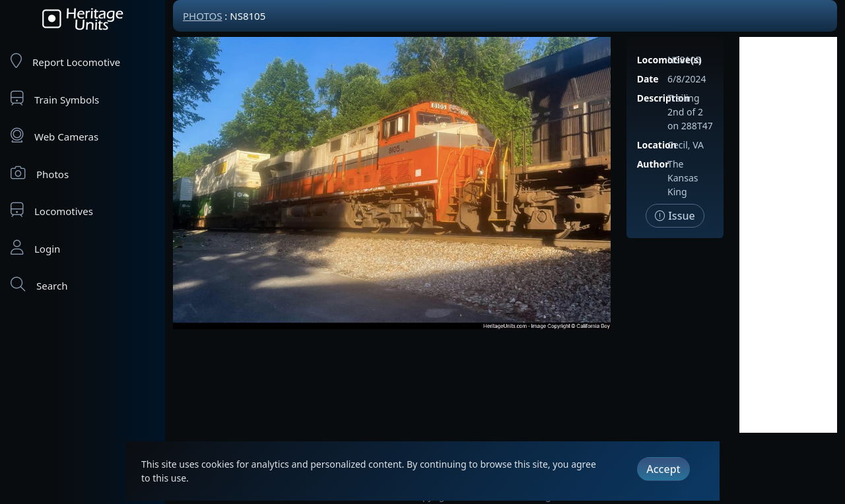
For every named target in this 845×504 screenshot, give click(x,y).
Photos (40, 173)
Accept (663, 469)
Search (39, 284)
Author (653, 164)
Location (657, 145)
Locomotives (52, 210)
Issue (675, 215)
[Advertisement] (788, 235)
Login (35, 247)
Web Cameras (54, 135)
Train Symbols (55, 98)
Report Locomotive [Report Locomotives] (65, 61)
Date (648, 79)
